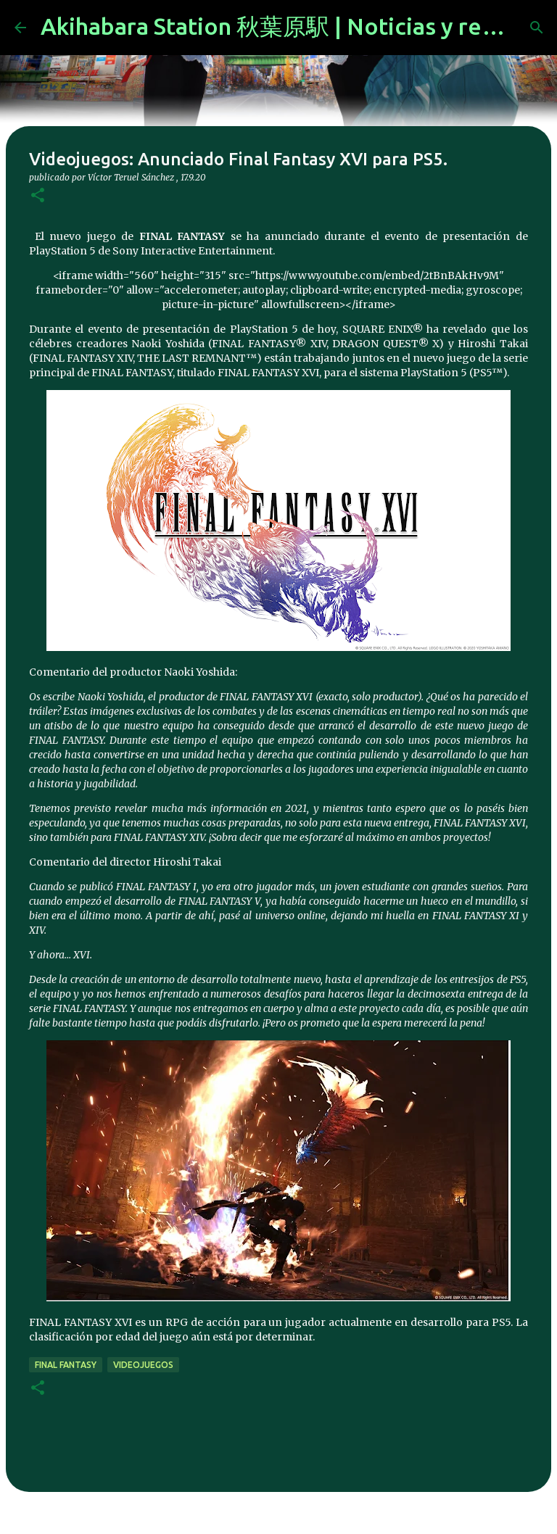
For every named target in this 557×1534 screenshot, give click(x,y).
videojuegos (143, 1364)
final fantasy (65, 1364)
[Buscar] (536, 27)
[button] (37, 196)
